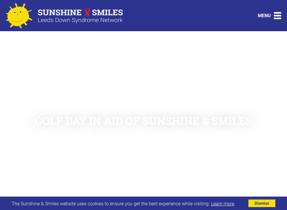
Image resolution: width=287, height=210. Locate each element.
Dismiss (262, 203)
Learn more (222, 203)
